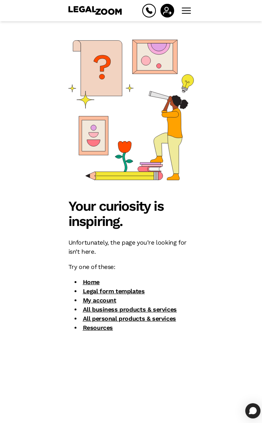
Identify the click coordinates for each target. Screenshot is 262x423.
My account (99, 300)
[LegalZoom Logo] (95, 10)
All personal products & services (129, 318)
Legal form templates (114, 291)
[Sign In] (167, 10)
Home (91, 282)
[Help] (149, 10)
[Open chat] (252, 410)
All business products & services (130, 309)
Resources (98, 327)
